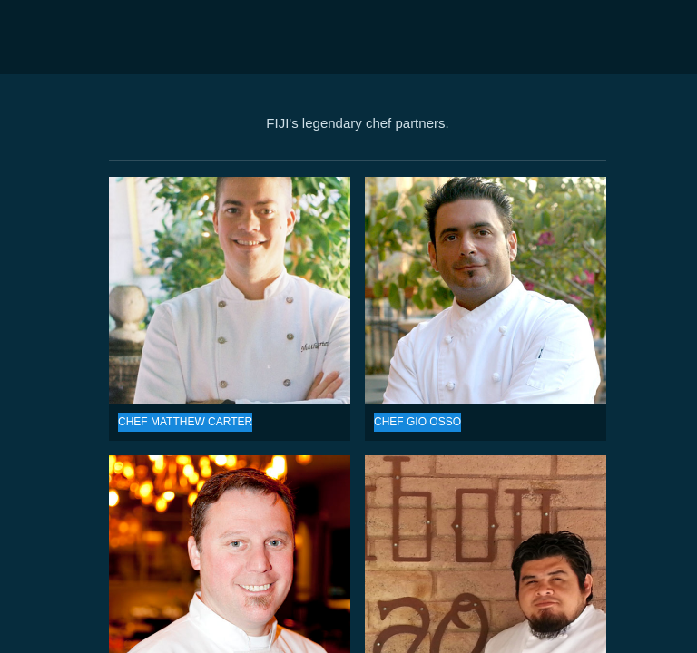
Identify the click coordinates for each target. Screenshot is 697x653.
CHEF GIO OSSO (485, 290)
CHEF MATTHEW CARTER (229, 290)
